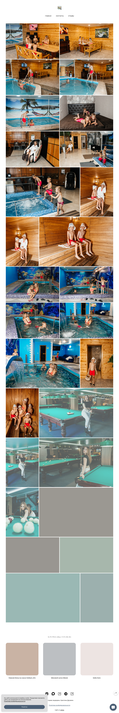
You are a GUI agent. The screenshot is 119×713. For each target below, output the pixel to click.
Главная (48, 16)
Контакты (60, 16)
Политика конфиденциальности (59, 709)
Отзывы (71, 16)
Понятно (24, 707)
